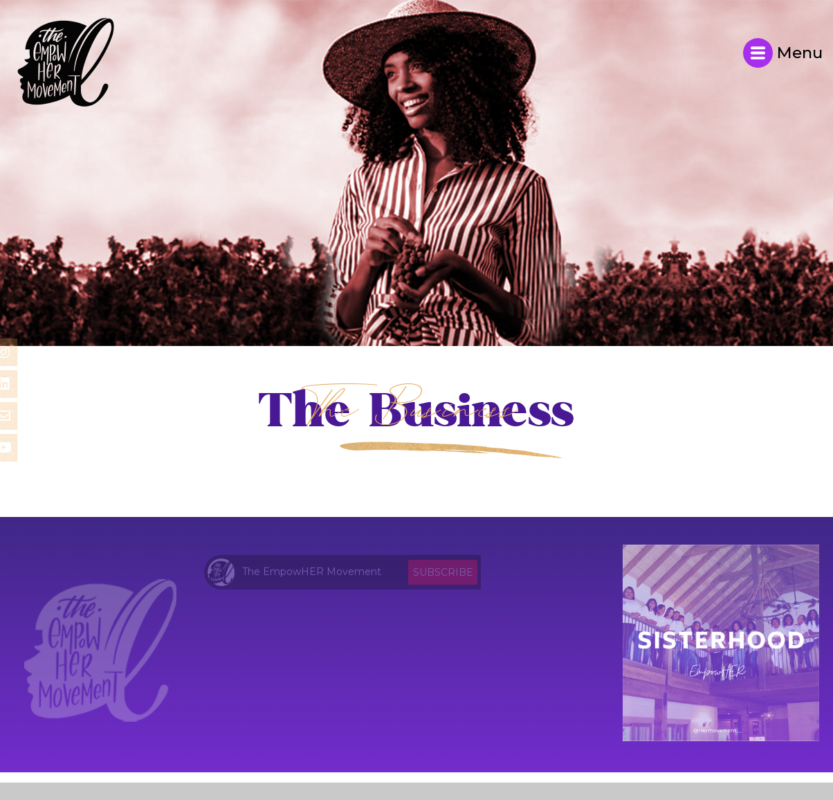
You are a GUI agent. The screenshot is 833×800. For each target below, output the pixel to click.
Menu (783, 52)
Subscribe (443, 575)
